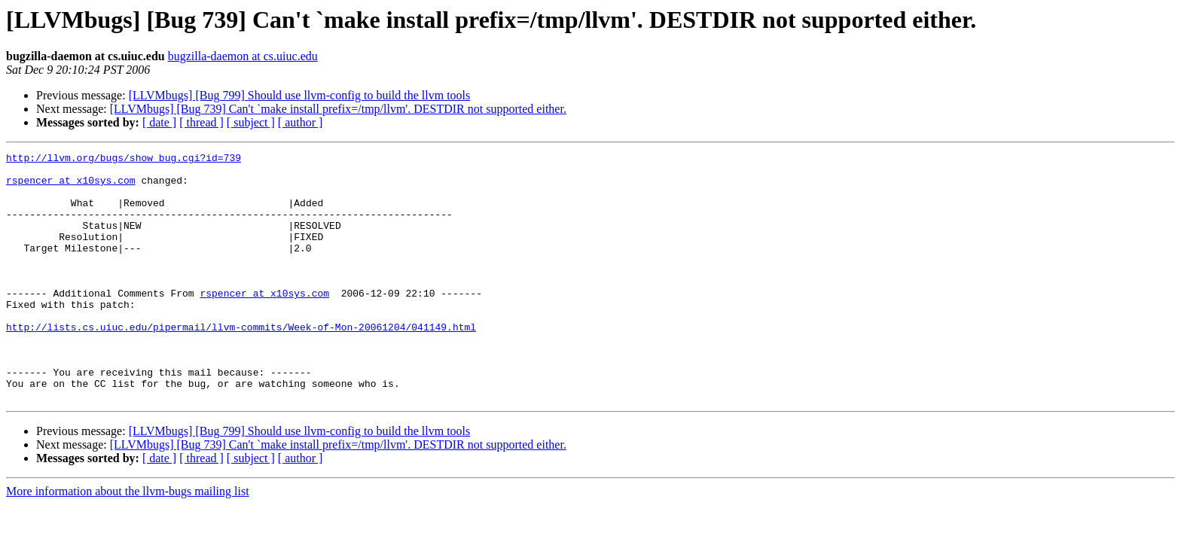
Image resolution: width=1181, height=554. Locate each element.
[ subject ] (251, 122)
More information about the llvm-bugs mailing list (127, 540)
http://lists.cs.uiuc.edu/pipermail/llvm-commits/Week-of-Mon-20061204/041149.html (241, 363)
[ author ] (300, 122)
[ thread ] (201, 122)
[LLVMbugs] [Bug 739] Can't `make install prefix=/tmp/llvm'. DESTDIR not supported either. (338, 108)
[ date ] (159, 122)
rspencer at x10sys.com (71, 186)
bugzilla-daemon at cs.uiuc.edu (243, 56)
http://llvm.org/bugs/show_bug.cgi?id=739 (123, 159)
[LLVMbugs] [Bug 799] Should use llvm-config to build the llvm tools (300, 95)
